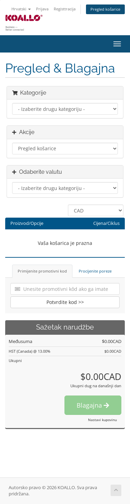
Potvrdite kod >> (65, 302)
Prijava (42, 8)
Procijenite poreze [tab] (95, 271)
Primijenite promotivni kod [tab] (42, 271)
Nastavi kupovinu (102, 419)
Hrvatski (21, 8)
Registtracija (65, 8)
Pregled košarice (105, 9)
